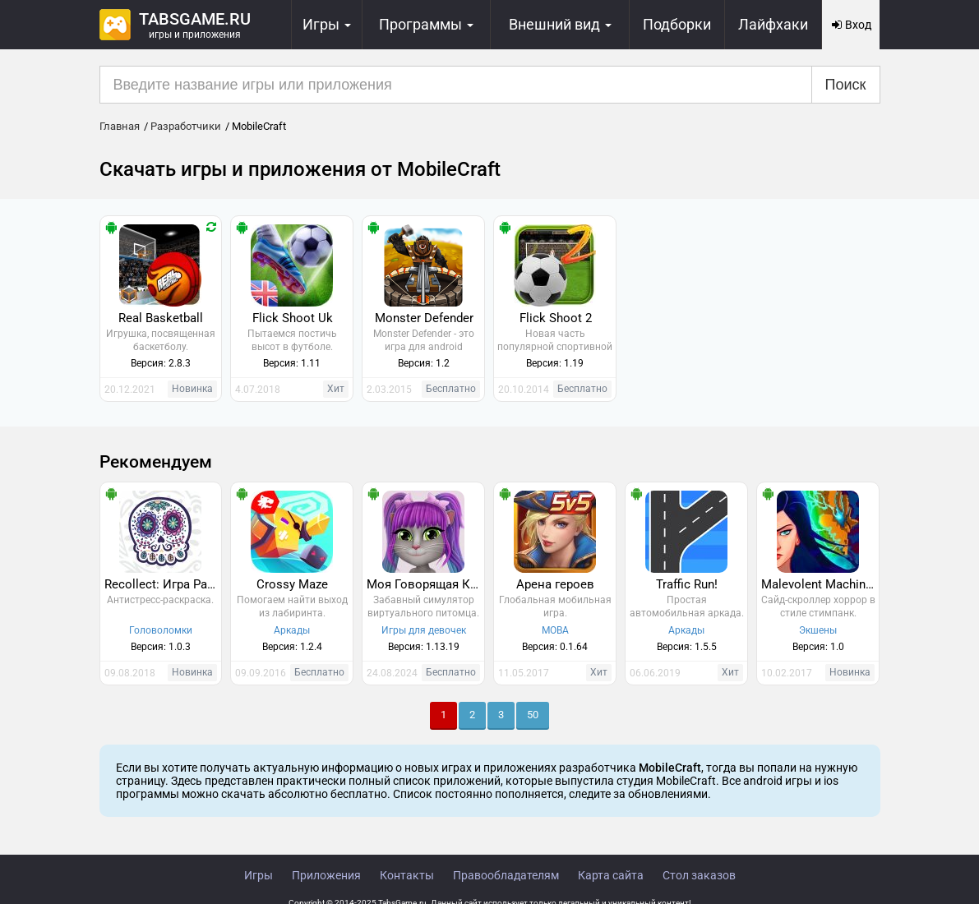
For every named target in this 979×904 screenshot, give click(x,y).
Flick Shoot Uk (292, 318)
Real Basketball (160, 318)
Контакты (407, 875)
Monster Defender (424, 318)
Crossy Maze (292, 584)
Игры (258, 875)
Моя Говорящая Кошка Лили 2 (425, 584)
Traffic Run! (687, 584)
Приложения (326, 875)
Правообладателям (506, 875)
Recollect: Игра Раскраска (163, 584)
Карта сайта (611, 875)
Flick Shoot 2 (556, 318)
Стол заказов (699, 875)
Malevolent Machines (820, 584)
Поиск (845, 84)
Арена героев (555, 584)
